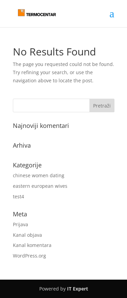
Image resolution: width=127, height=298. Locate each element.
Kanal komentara (32, 245)
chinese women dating (38, 175)
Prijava (20, 224)
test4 (18, 196)
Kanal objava (27, 235)
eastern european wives (40, 186)
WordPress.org (29, 255)
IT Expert (77, 288)
